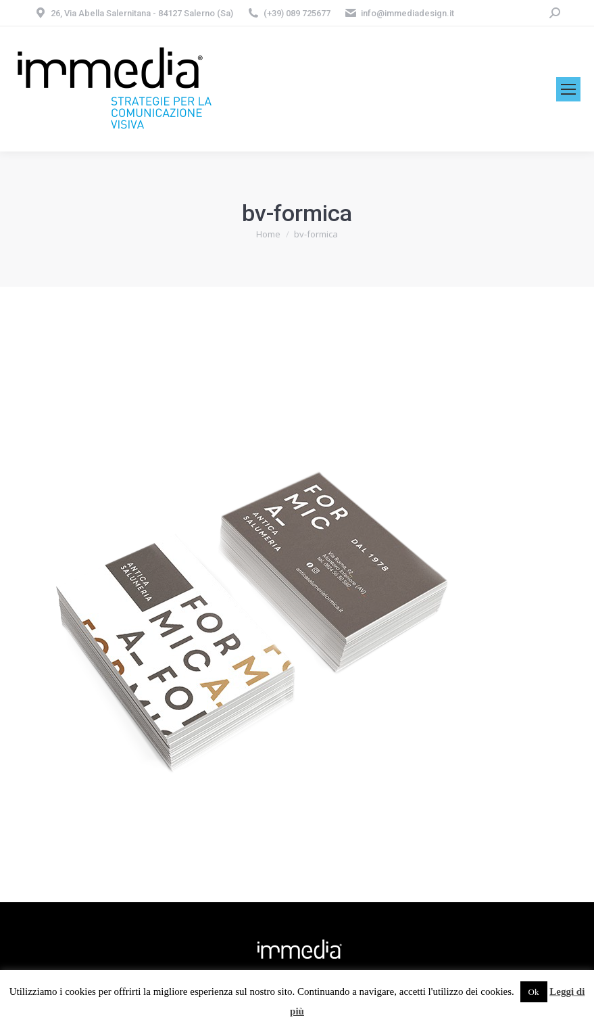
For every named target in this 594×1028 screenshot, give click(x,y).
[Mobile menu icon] (568, 89)
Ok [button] (533, 992)
